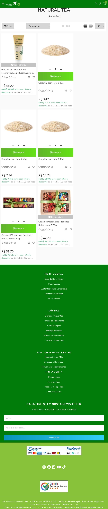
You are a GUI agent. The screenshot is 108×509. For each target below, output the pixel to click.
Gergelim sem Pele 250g (85, 82)
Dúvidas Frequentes (54, 239)
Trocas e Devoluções (54, 264)
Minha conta (54, 300)
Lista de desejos (54, 315)
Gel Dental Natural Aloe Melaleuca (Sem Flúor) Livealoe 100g (17, 71)
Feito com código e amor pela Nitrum (54, 486)
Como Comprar (54, 249)
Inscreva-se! (54, 361)
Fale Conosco (54, 222)
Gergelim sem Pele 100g (49, 82)
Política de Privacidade (54, 259)
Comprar (53, 76)
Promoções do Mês (54, 280)
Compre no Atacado (54, 217)
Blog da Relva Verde (54, 202)
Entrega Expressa (54, 254)
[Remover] (48, 69)
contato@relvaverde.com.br (25, 431)
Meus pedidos (54, 305)
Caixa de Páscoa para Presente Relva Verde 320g (52, 161)
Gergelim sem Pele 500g (14, 159)
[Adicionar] (58, 69)
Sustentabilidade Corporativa (54, 212)
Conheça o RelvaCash (54, 285)
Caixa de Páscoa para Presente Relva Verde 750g (87, 147)
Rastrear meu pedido (54, 310)
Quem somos (54, 207)
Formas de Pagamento (54, 244)
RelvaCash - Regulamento (54, 290)
